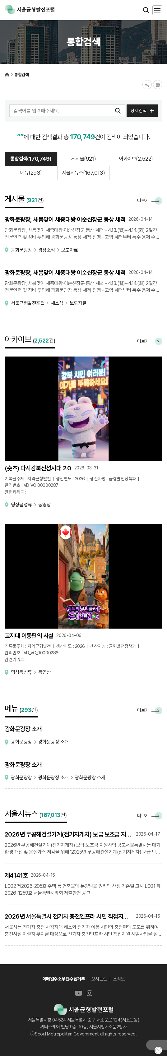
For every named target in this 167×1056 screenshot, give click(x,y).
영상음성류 (21, 505)
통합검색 (21, 74)
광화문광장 (21, 250)
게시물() (83, 158)
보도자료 (69, 250)
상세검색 (139, 110)
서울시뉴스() (83, 172)
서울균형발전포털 (7, 74)
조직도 (119, 979)
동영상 (44, 505)
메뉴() (31, 172)
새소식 (57, 303)
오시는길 (99, 979)
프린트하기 (157, 84)
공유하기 (147, 84)
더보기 (149, 201)
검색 (118, 111)
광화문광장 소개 (53, 742)
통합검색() (30, 158)
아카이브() (136, 158)
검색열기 (146, 10)
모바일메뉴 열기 (157, 10)
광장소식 (46, 250)
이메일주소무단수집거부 (63, 979)
